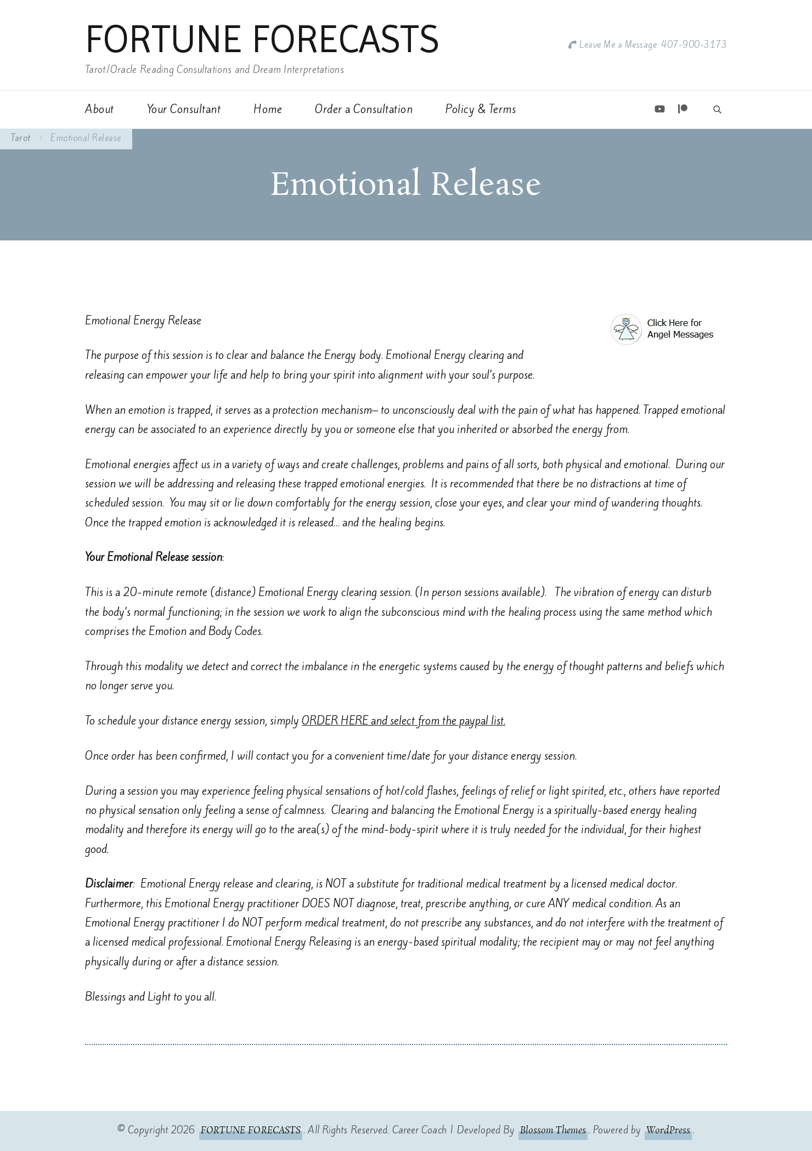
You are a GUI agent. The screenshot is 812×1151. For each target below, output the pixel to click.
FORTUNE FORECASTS (262, 38)
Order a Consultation (364, 109)
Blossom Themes (552, 1130)
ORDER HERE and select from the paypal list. (403, 720)
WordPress (668, 1130)
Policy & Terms (481, 109)
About (99, 109)
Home (267, 109)
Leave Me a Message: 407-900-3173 (653, 44)
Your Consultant (184, 109)
